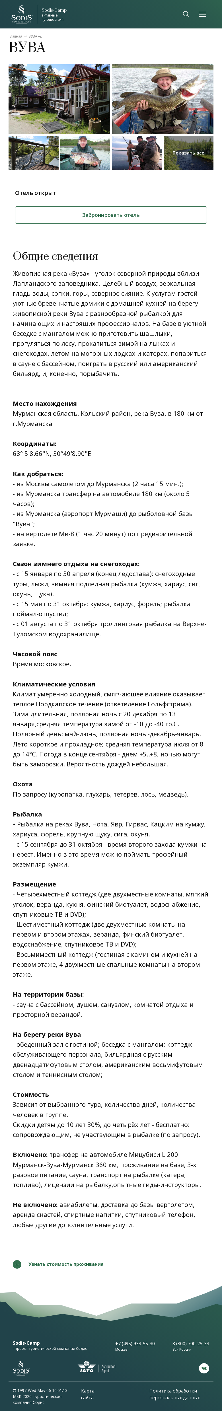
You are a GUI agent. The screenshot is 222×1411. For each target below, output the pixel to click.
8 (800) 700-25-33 (190, 1343)
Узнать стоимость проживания (66, 1264)
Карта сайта (87, 1394)
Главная (15, 36)
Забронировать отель (111, 214)
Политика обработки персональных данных (174, 1394)
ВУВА (32, 36)
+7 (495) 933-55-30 (135, 1343)
